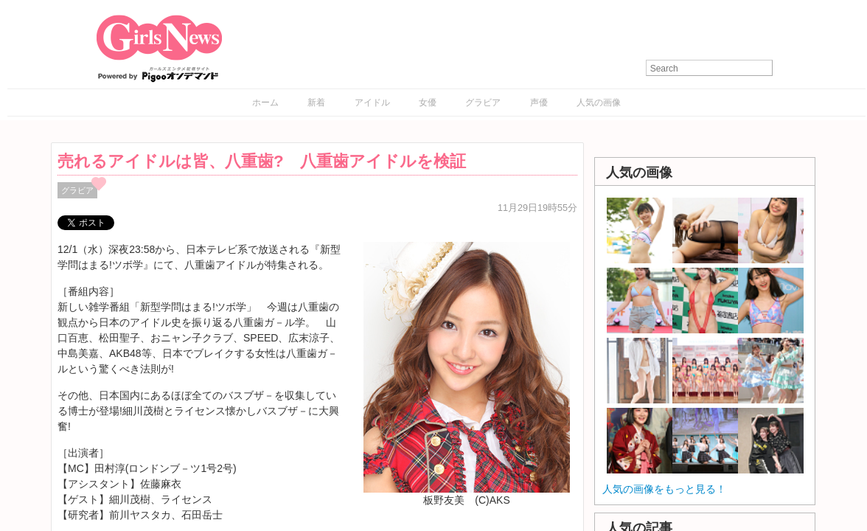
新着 (316, 102)
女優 (427, 102)
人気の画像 (599, 102)
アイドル (372, 102)
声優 (539, 102)
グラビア (483, 102)
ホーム (265, 102)
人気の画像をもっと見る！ (664, 489)
